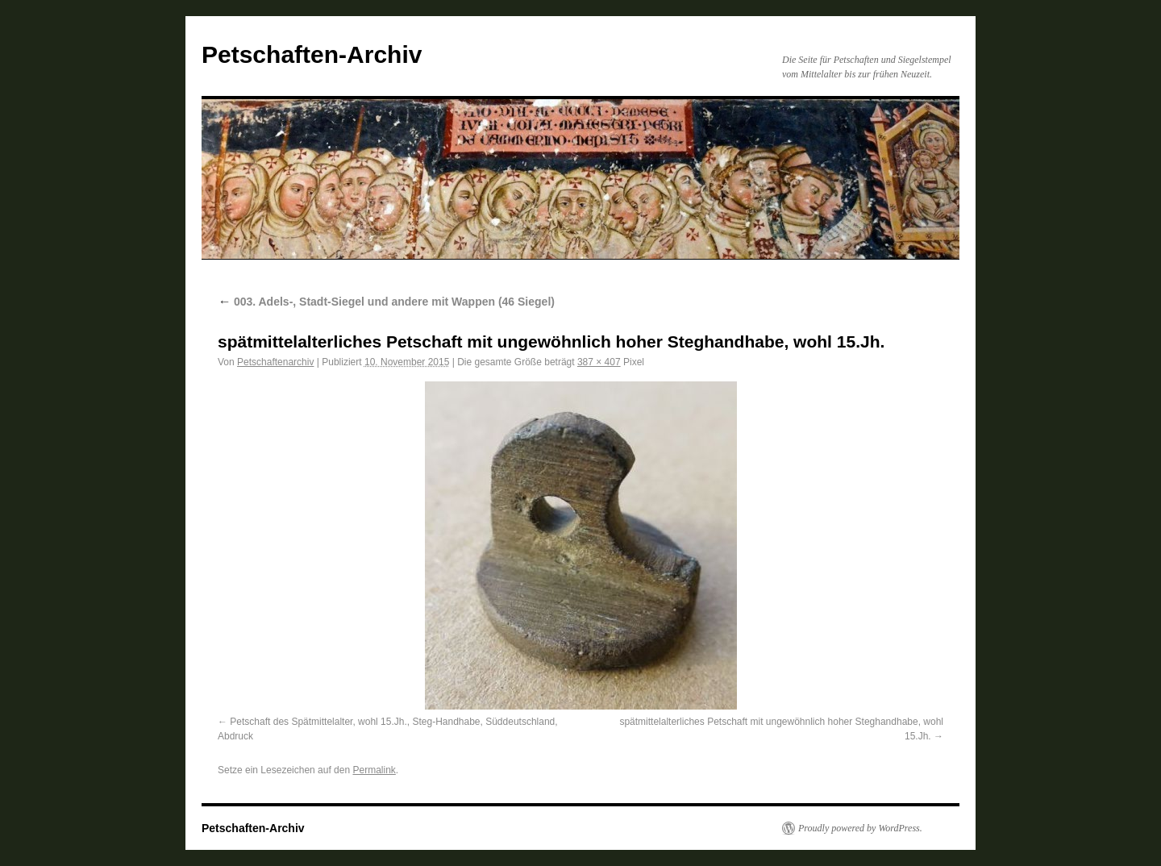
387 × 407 (599, 362)
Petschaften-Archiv (312, 54)
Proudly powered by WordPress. (860, 828)
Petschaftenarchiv (275, 362)
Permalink (373, 770)
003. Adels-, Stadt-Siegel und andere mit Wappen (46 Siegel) (386, 301)
